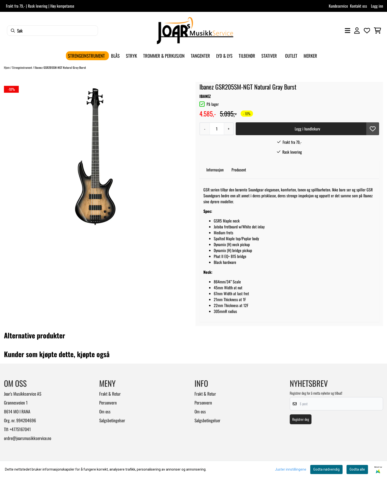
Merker (310, 55)
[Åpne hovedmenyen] (347, 30)
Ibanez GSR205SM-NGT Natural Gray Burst (60, 67)
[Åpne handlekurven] (377, 30)
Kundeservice (338, 6)
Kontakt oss (358, 6)
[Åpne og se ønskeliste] (367, 30)
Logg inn (377, 6)
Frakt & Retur (110, 393)
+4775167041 (20, 429)
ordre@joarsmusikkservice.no (27, 438)
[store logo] (195, 30)
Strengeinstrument (22, 67)
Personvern (108, 402)
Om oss (105, 411)
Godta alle (357, 469)
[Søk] (52, 30)
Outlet (291, 55)
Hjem (7, 67)
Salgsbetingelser (112, 420)
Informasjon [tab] (215, 170)
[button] (373, 129)
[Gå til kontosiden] (357, 30)
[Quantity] (217, 129)
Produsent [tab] (239, 170)
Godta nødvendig (326, 469)
